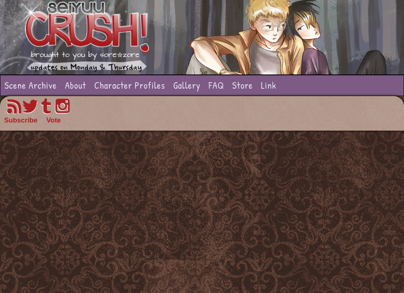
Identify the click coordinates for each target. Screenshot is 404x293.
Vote (53, 120)
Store (242, 85)
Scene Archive (30, 85)
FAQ (216, 85)
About (75, 85)
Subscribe (20, 120)
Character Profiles (129, 85)
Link (268, 85)
